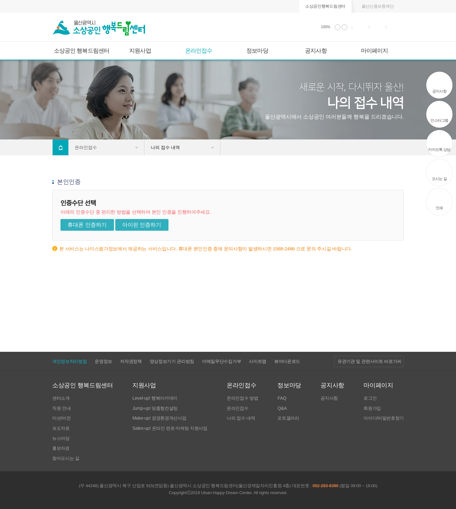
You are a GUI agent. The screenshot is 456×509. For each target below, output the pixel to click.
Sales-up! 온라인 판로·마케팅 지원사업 (169, 428)
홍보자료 (61, 448)
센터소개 (61, 398)
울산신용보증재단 (378, 6)
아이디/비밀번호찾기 (384, 418)
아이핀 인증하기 (142, 225)
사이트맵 (257, 361)
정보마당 (257, 51)
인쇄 (360, 27)
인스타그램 (439, 120)
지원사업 (140, 51)
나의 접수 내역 (241, 418)
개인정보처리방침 (69, 361)
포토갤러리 (288, 418)
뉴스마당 (61, 438)
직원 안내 (61, 408)
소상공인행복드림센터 (325, 6)
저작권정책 (131, 361)
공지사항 (315, 51)
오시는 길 (439, 179)
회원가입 (372, 408)
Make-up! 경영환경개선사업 (159, 418)
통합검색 (378, 27)
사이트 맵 (395, 27)
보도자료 (61, 428)
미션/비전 (61, 418)
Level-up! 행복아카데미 (154, 398)
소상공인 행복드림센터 (81, 51)
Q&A (282, 408)
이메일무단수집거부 (221, 361)
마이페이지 (374, 51)
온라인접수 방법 (242, 398)
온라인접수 (198, 51)
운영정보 (103, 361)
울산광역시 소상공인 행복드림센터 (99, 28)
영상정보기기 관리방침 (172, 361)
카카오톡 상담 (439, 149)
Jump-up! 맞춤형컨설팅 (155, 408)
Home (60, 147)
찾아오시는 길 (65, 458)
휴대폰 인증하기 (87, 225)
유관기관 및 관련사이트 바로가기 (370, 361)
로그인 (370, 398)
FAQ (281, 398)
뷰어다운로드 (287, 361)
